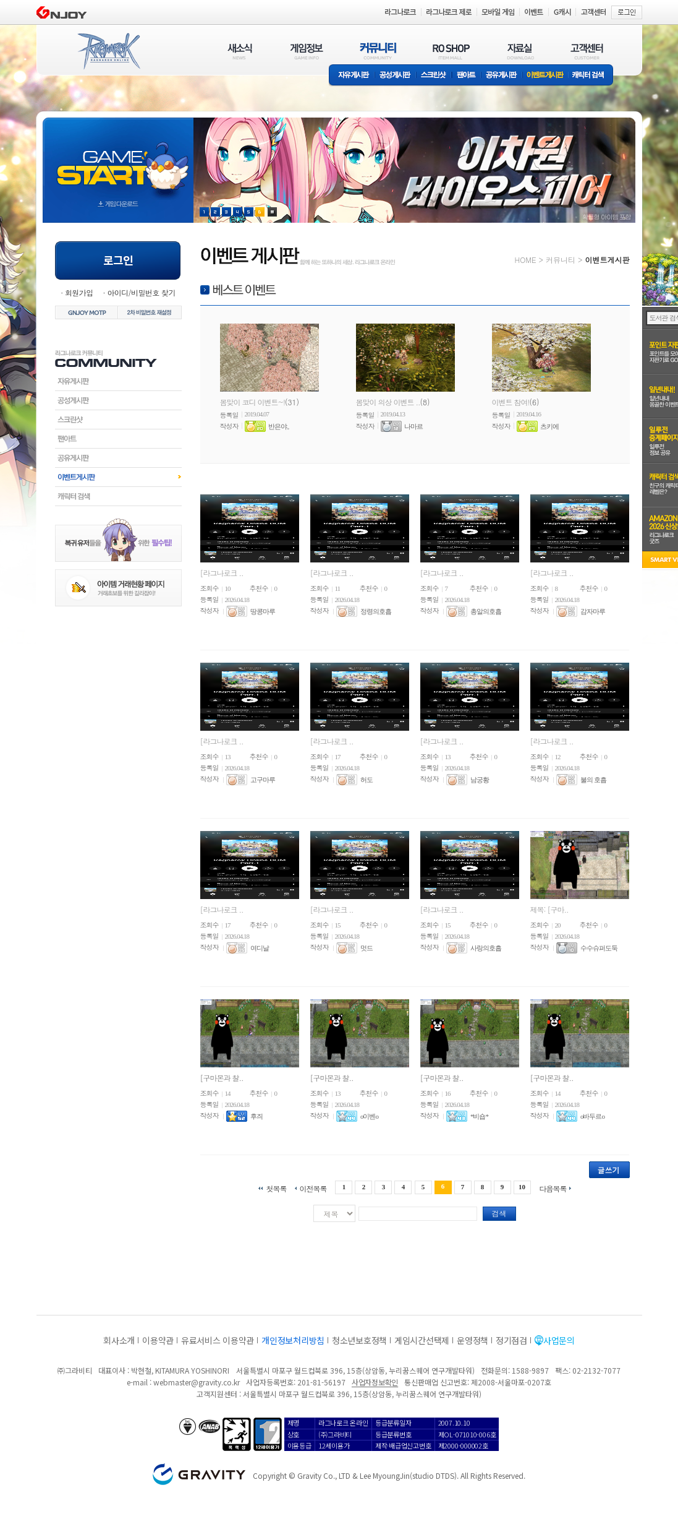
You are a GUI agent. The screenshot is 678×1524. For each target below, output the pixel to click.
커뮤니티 (560, 259)
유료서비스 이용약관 (217, 1340)
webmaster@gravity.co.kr (196, 1382)
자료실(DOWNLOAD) (520, 51)
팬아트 (466, 75)
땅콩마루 (262, 611)
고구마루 (262, 779)
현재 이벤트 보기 (272, 212)
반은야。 (280, 426)
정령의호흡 (375, 611)
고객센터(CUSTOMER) (587, 51)
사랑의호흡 (485, 948)
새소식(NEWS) (240, 51)
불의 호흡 (593, 779)
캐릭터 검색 (592, 75)
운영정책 (472, 1340)
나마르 (413, 426)
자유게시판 (352, 75)
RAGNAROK (108, 51)
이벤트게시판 (545, 75)
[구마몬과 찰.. (222, 1077)
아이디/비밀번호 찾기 (141, 292)
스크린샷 (434, 75)
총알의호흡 (485, 611)
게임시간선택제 (421, 1340)
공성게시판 (396, 75)
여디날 (259, 948)
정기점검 (511, 1340)
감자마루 (592, 611)
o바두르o (592, 1116)
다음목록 (553, 1187)
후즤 (256, 1116)
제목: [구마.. (549, 909)
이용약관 (158, 1340)
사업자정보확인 (375, 1382)
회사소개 (119, 1340)
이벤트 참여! (511, 402)
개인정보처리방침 (292, 1340)
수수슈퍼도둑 (598, 948)
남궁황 (479, 779)
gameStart (118, 159)
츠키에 (549, 426)
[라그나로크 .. (222, 572)
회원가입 (79, 292)
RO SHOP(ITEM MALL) (451, 51)
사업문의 (559, 1340)
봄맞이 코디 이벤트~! (253, 402)
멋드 (366, 948)
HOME (525, 259)
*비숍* (479, 1116)
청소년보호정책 (359, 1340)
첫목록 (276, 1187)
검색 (499, 1213)
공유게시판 (501, 75)
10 (522, 1186)
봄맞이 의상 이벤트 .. (388, 402)
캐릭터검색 (118, 496)
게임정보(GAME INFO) (307, 51)
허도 (366, 779)
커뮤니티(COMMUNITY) (378, 51)
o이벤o (369, 1116)
